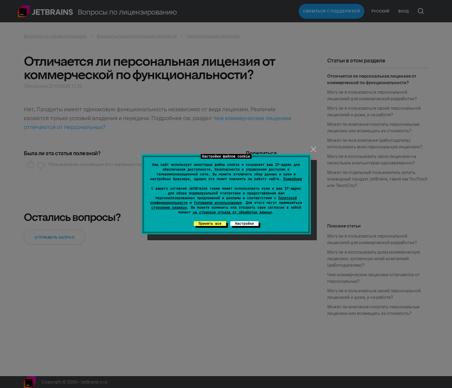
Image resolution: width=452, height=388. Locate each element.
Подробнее (292, 179)
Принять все (210, 223)
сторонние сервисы (169, 207)
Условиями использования (218, 202)
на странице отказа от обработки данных (232, 212)
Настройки (244, 223)
